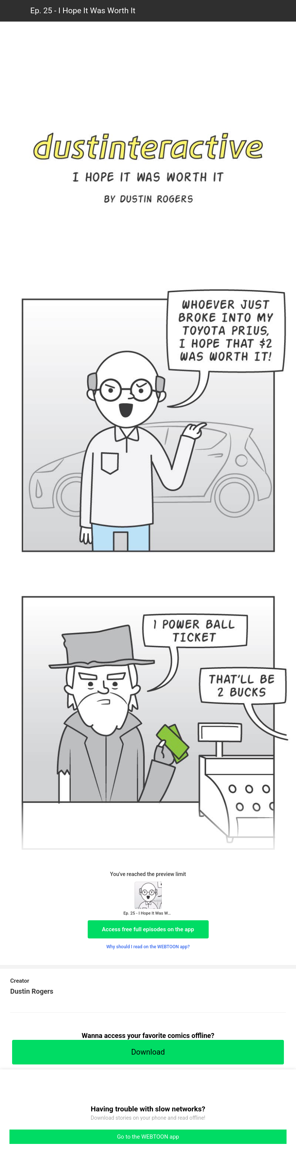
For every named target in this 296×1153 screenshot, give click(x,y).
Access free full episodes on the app (148, 929)
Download (148, 1052)
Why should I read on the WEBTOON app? (148, 946)
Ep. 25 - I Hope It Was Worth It (82, 10)
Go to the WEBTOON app (148, 1136)
